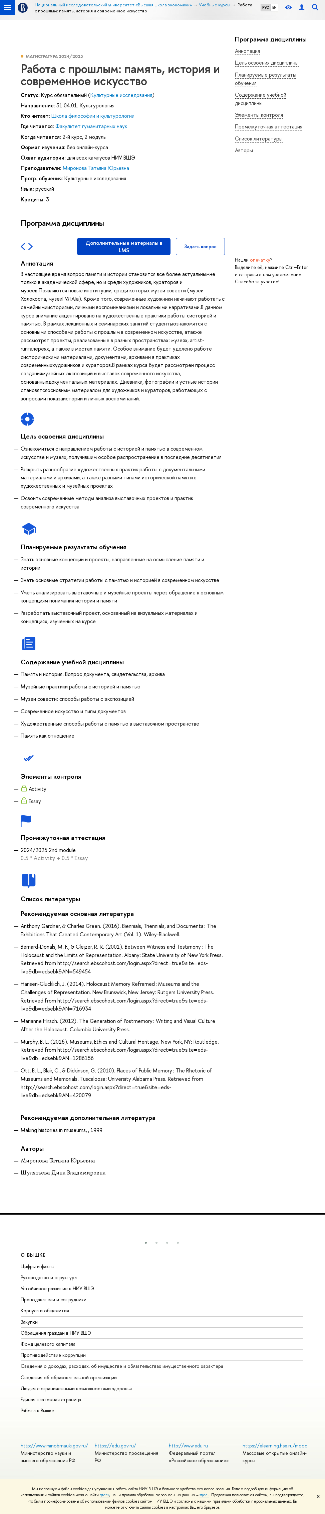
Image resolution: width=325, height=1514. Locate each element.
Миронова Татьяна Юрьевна (96, 168)
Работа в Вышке (37, 1410)
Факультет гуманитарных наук (91, 126)
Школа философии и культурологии (92, 115)
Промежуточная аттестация (268, 126)
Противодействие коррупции (53, 1355)
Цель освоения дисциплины (267, 62)
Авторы (244, 150)
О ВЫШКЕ (33, 1255)
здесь (104, 1495)
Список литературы (259, 138)
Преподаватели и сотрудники (53, 1299)
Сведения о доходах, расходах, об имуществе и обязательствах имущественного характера (122, 1366)
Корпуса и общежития (45, 1310)
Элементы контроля (259, 114)
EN (274, 7)
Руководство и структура (49, 1277)
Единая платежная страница (51, 1399)
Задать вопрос (200, 246)
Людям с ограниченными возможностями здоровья (76, 1388)
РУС (265, 7)
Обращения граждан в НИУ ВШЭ (56, 1333)
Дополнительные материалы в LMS (123, 246)
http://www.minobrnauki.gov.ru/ (54, 1445)
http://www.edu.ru (188, 1445)
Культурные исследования (121, 95)
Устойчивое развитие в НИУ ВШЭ (57, 1288)
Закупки (29, 1322)
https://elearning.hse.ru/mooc (275, 1445)
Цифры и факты (37, 1266)
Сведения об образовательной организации (69, 1377)
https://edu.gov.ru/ (115, 1445)
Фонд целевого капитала (48, 1344)
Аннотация (247, 51)
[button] (145, 1243)
